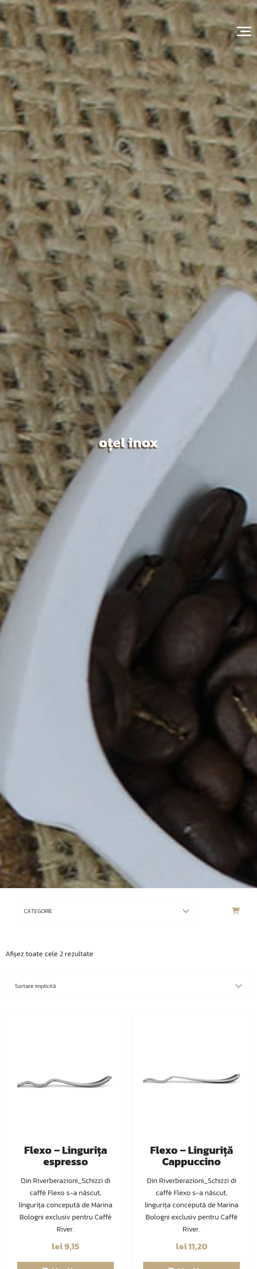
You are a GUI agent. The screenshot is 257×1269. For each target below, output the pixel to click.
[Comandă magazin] (128, 985)
